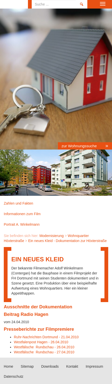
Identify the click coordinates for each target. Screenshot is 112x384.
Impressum (94, 366)
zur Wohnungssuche (80, 146)
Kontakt (72, 366)
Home (14, 4)
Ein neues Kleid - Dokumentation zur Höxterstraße (67, 241)
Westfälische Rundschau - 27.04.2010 (44, 352)
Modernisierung (52, 236)
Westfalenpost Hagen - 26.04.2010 (41, 342)
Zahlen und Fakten (18, 203)
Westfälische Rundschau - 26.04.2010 (44, 347)
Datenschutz (13, 376)
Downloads (50, 366)
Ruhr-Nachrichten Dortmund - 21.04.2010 (46, 337)
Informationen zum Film (22, 214)
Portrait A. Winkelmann (22, 224)
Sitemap (27, 366)
